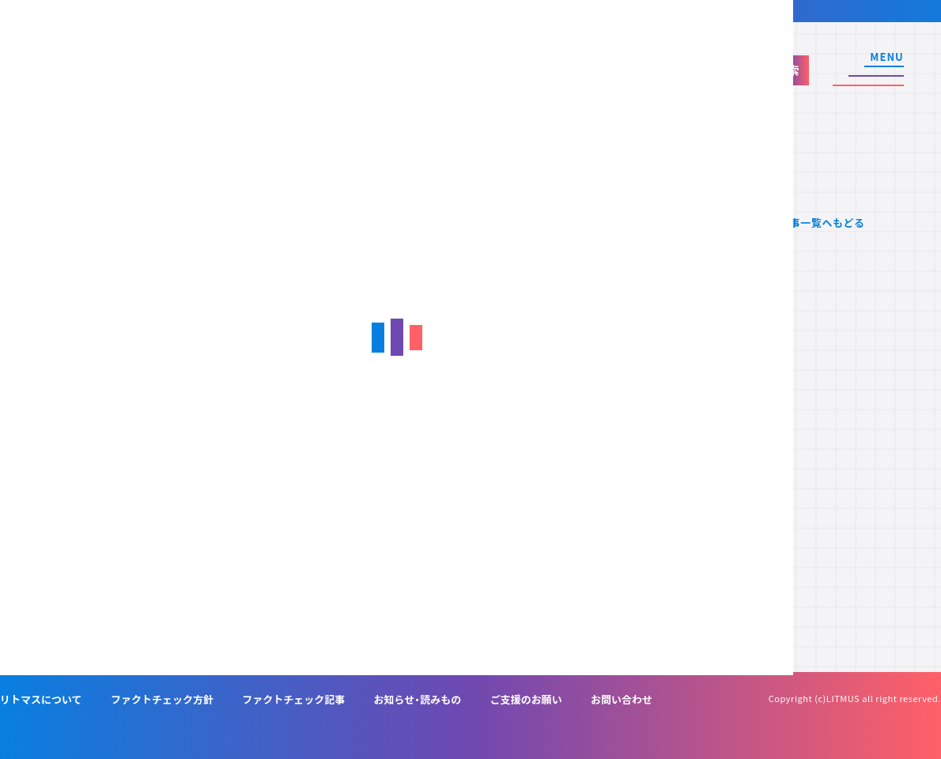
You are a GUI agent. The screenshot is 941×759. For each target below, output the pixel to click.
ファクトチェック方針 (162, 699)
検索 (787, 70)
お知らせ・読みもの (418, 699)
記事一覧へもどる (822, 222)
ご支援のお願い (526, 699)
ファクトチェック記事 (293, 699)
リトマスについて (41, 699)
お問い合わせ (621, 699)
